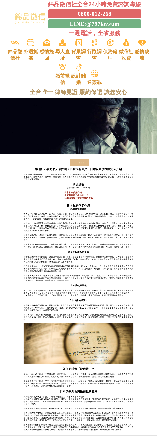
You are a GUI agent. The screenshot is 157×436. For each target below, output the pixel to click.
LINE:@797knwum (94, 24)
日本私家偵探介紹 (73, 191)
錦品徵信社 (80, 161)
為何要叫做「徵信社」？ (76, 194)
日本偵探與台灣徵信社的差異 (78, 197)
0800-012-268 (94, 14)
